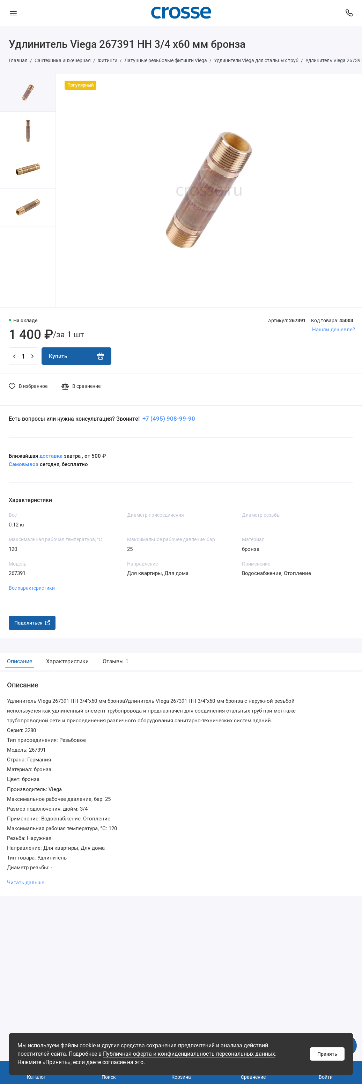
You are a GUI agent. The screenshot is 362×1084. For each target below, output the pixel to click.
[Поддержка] (349, 13)
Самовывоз (23, 464)
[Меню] (13, 13)
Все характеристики (32, 588)
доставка (50, 456)
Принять (327, 1054)
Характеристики (67, 661)
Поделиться (32, 623)
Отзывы (115, 661)
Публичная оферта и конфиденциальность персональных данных (189, 1053)
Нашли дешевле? (333, 329)
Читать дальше (25, 882)
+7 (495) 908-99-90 (168, 418)
